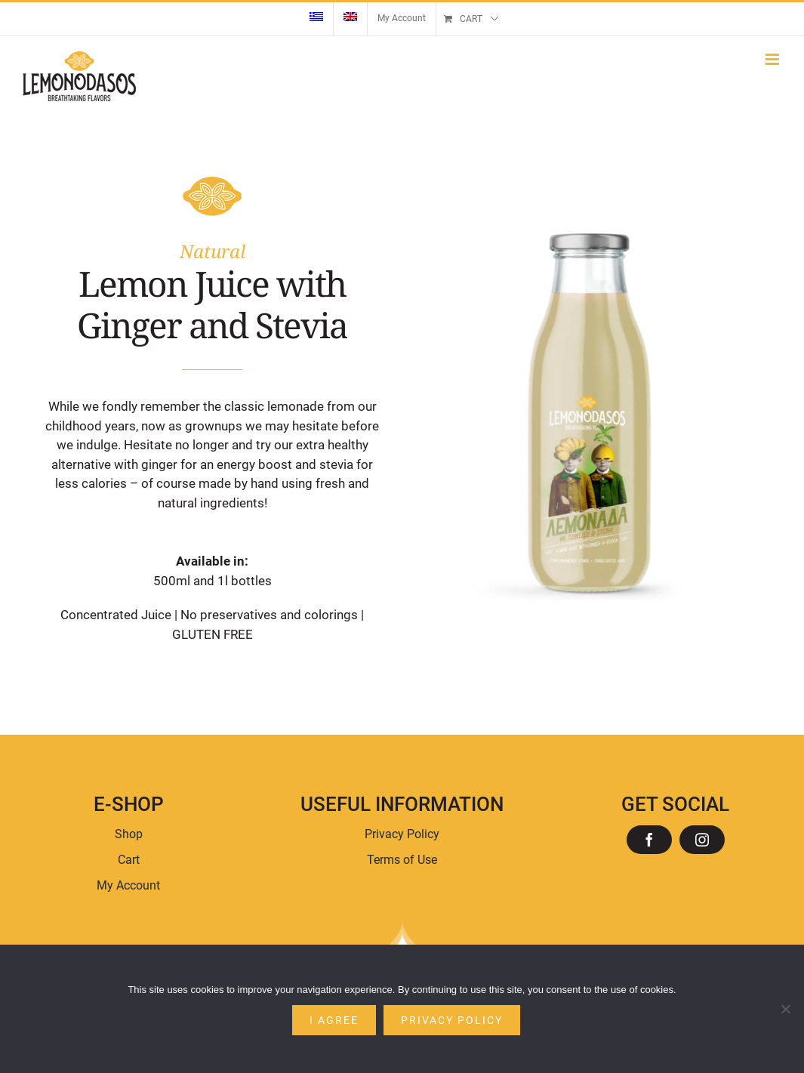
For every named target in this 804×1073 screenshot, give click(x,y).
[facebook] (649, 839)
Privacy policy (452, 1020)
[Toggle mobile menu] (773, 59)
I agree (334, 1020)
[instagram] (702, 839)
